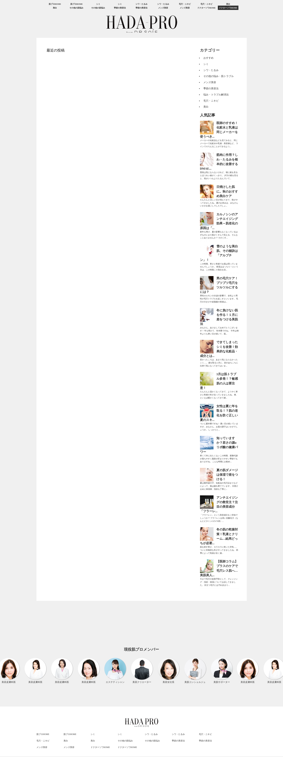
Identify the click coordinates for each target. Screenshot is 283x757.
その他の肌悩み (76, 8)
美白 (228, 4)
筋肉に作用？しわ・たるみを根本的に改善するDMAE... (219, 161)
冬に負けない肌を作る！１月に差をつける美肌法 (219, 317)
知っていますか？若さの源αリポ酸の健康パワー (219, 445)
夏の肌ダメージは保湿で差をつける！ (227, 474)
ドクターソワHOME (206, 8)
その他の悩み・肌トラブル (218, 76)
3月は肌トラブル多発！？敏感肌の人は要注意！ (219, 381)
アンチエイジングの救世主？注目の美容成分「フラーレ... (219, 504)
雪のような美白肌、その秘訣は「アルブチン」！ (219, 253)
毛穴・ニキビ (185, 4)
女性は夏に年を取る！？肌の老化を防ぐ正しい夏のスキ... (219, 413)
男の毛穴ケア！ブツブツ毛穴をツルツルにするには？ (219, 285)
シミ (98, 4)
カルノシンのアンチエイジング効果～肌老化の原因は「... (219, 221)
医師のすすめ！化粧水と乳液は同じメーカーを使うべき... (219, 129)
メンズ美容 (163, 8)
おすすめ (208, 58)
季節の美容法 (120, 8)
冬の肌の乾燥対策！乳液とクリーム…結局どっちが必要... (219, 536)
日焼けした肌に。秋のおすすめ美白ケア (227, 191)
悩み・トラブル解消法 (216, 94)
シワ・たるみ (141, 4)
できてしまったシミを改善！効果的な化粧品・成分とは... (219, 349)
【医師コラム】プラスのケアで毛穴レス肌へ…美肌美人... (219, 568)
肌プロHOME (55, 4)
